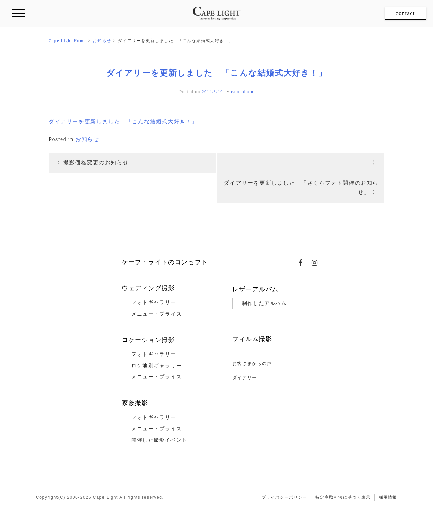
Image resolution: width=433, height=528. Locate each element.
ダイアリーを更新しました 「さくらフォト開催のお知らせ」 (301, 187)
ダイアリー (244, 377)
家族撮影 (135, 402)
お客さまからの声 (252, 363)
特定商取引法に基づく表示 (342, 497)
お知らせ (87, 139)
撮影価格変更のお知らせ (96, 162)
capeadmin (242, 91)
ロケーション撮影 (148, 340)
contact (405, 13)
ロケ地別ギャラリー (156, 365)
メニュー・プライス (156, 314)
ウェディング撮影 (148, 288)
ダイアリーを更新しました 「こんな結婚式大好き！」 (216, 73)
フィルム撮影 (252, 339)
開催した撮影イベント (159, 440)
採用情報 (388, 497)
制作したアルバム (264, 303)
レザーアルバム (255, 289)
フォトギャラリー (153, 302)
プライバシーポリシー (284, 497)
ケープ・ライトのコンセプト (165, 262)
